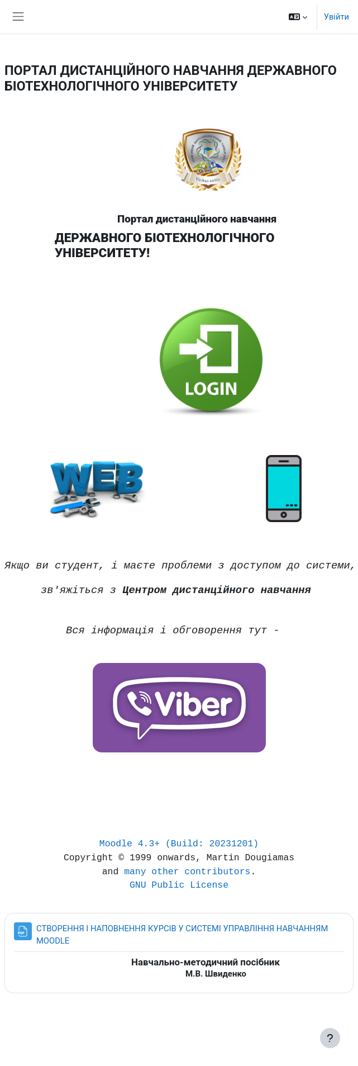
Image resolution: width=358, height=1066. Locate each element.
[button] (297, 17)
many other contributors (187, 871)
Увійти (336, 17)
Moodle (115, 843)
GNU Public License (179, 885)
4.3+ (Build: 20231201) (198, 843)
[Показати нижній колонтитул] (330, 1038)
